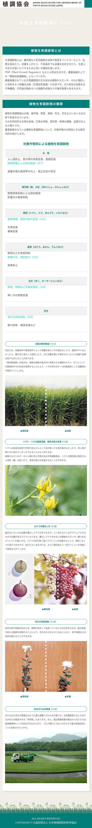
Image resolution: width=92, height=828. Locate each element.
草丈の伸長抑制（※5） (21, 317)
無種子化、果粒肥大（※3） (24, 257)
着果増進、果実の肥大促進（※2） (27, 219)
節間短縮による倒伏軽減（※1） (26, 163)
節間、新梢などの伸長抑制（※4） (27, 287)
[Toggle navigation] (88, 4)
